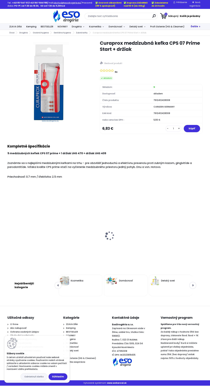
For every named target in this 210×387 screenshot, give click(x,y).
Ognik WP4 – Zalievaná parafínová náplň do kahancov (78, 241)
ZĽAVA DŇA (15, 26)
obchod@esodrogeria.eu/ (68, 2)
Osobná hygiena (41, 32)
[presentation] (9, 232)
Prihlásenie (181, 2)
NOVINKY (63, 26)
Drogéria (77, 26)
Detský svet (136, 26)
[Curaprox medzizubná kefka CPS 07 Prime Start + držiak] (49, 81)
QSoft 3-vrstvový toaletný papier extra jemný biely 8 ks (176, 241)
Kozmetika (95, 26)
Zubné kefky (82, 32)
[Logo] (25, 16)
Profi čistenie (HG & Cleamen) (167, 26)
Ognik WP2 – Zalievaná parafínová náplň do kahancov (127, 241)
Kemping (31, 26)
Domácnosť (115, 26)
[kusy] (171, 129)
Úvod (11, 32)
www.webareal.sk (117, 384)
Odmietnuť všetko (34, 376)
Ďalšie (194, 26)
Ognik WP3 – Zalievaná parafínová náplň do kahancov (29, 241)
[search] (133, 17)
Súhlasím (58, 376)
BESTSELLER (47, 26)
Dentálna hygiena (62, 32)
